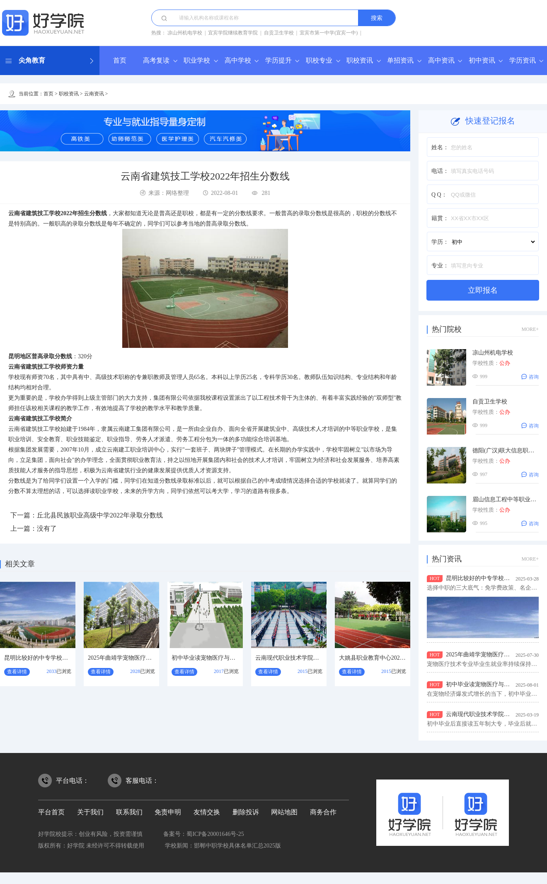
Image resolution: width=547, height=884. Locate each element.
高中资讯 (441, 60)
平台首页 (51, 812)
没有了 (47, 528)
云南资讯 (94, 94)
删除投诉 (245, 812)
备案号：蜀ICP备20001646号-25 (203, 834)
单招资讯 (400, 60)
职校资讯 (359, 60)
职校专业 (319, 60)
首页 (119, 60)
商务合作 (323, 812)
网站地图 (284, 812)
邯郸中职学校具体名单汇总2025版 (237, 846)
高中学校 (238, 60)
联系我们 (129, 812)
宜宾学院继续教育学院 (233, 33)
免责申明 (168, 812)
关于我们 (90, 812)
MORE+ (530, 329)
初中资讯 (482, 60)
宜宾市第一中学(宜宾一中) (329, 33)
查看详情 (17, 672)
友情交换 (207, 812)
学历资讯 (522, 60)
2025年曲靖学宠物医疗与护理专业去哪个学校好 (149, 658)
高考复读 (156, 60)
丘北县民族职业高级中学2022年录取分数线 (100, 515)
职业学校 (197, 60)
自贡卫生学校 (279, 33)
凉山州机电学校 (184, 33)
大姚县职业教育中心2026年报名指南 (385, 658)
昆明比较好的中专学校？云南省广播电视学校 (62, 658)
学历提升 (278, 60)
